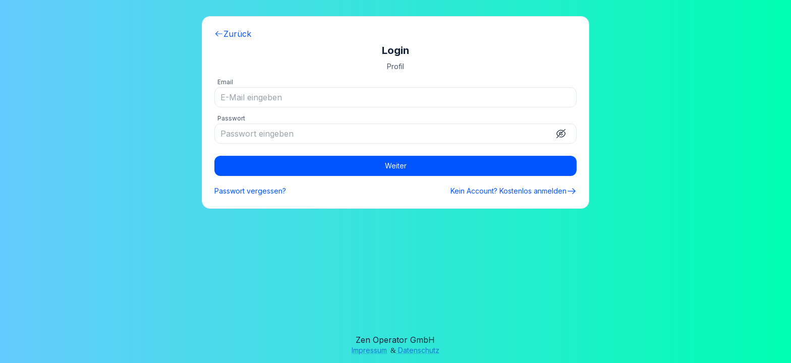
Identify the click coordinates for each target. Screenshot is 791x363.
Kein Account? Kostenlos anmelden (513, 191)
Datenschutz (417, 350)
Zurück (232, 34)
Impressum (369, 350)
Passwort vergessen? (250, 191)
